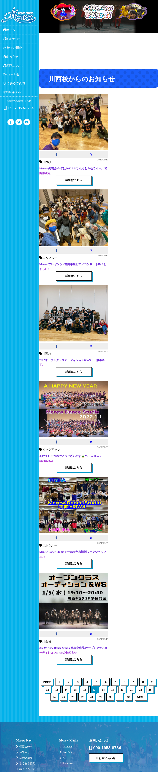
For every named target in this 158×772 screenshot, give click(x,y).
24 (54, 697)
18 (103, 689)
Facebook (68, 763)
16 (84, 689)
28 (91, 697)
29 (100, 697)
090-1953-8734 (19, 108)
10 (143, 682)
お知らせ (24, 752)
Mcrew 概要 (26, 757)
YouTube (67, 752)
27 (82, 697)
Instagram (68, 746)
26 (72, 697)
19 (112, 689)
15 (75, 689)
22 (140, 689)
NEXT (141, 697)
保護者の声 (25, 746)
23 (149, 689)
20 (122, 689)
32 (128, 697)
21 (131, 689)
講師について (27, 769)
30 (110, 697)
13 (56, 689)
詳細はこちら (73, 180)
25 (63, 697)
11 (152, 682)
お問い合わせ (106, 758)
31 (119, 697)
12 (47, 689)
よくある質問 (27, 763)
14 (66, 689)
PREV (47, 682)
